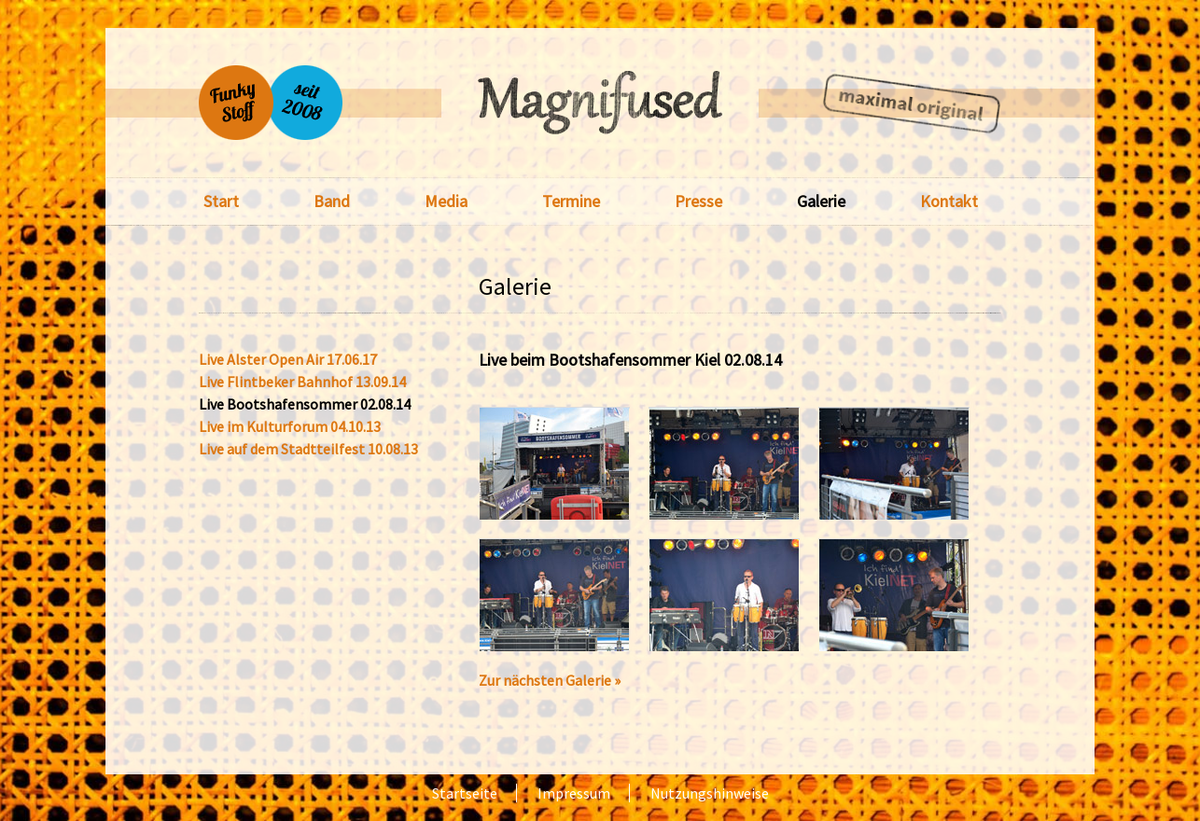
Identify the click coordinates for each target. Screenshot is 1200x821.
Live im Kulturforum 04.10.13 (290, 427)
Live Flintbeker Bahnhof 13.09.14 (302, 382)
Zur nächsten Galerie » (550, 680)
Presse (698, 201)
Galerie (821, 201)
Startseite (464, 793)
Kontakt (949, 201)
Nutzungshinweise (709, 793)
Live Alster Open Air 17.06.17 (288, 360)
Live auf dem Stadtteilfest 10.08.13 (308, 449)
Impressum (573, 793)
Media (446, 201)
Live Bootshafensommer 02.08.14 (305, 404)
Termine (571, 201)
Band (332, 201)
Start (221, 201)
